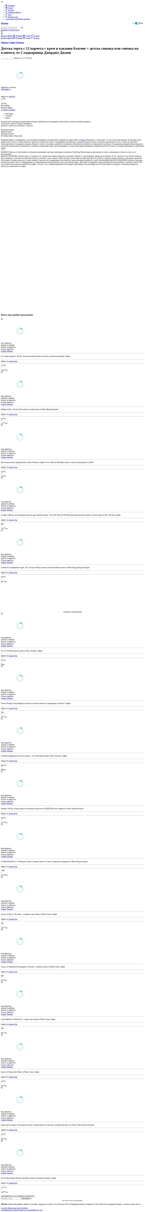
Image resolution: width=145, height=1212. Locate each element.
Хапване (9, 351)
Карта (7, 118)
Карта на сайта (11, 1210)
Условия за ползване (25, 1210)
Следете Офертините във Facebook (14, 1208)
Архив (3, 1210)
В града (9, 10)
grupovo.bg (13, 361)
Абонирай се (6, 89)
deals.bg (12, 97)
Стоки (9, 8)
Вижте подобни (8, 110)
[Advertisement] (18, 246)
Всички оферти (7, 36)
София (82, 140)
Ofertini (4, 23)
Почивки (10, 6)
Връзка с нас (11, 17)
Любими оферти (13, 12)
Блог (8, 15)
